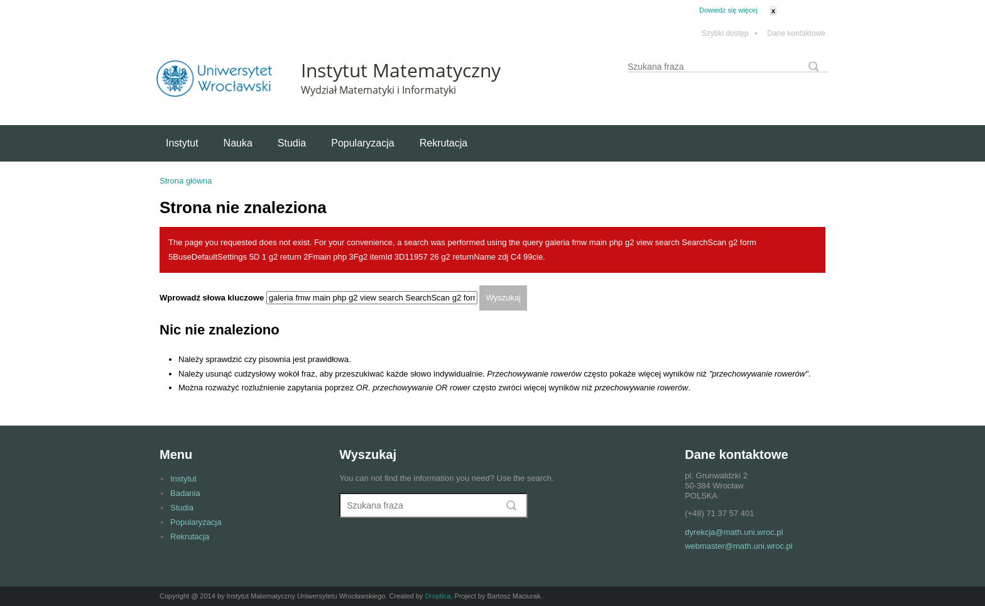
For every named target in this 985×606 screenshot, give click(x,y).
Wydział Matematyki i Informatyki (378, 90)
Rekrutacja (443, 143)
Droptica (437, 596)
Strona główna (186, 180)
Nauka (238, 143)
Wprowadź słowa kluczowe (213, 297)
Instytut (182, 143)
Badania (185, 493)
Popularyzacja (363, 143)
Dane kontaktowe (796, 34)
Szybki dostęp (730, 34)
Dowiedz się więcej (728, 10)
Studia (292, 143)
